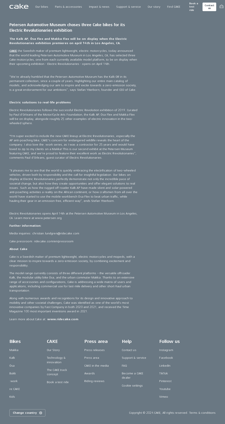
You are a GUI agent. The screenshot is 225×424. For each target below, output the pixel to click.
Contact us (209, 7)
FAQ (124, 365)
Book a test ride (193, 7)
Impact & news (99, 6)
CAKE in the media (96, 365)
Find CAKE (173, 6)
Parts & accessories (68, 6)
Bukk (12, 373)
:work (13, 381)
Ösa (12, 365)
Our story (154, 6)
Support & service (128, 6)
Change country (28, 413)
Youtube (165, 389)
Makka (14, 350)
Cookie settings (132, 385)
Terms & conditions (202, 412)
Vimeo (163, 396)
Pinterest (165, 381)
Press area (91, 357)
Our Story (53, 350)
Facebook (166, 357)
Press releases (94, 350)
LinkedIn (164, 365)
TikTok (163, 373)
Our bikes (41, 6)
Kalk (12, 357)
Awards (89, 373)
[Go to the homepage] (18, 7)
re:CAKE (14, 389)
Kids (12, 396)
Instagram (166, 350)
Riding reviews (94, 381)
